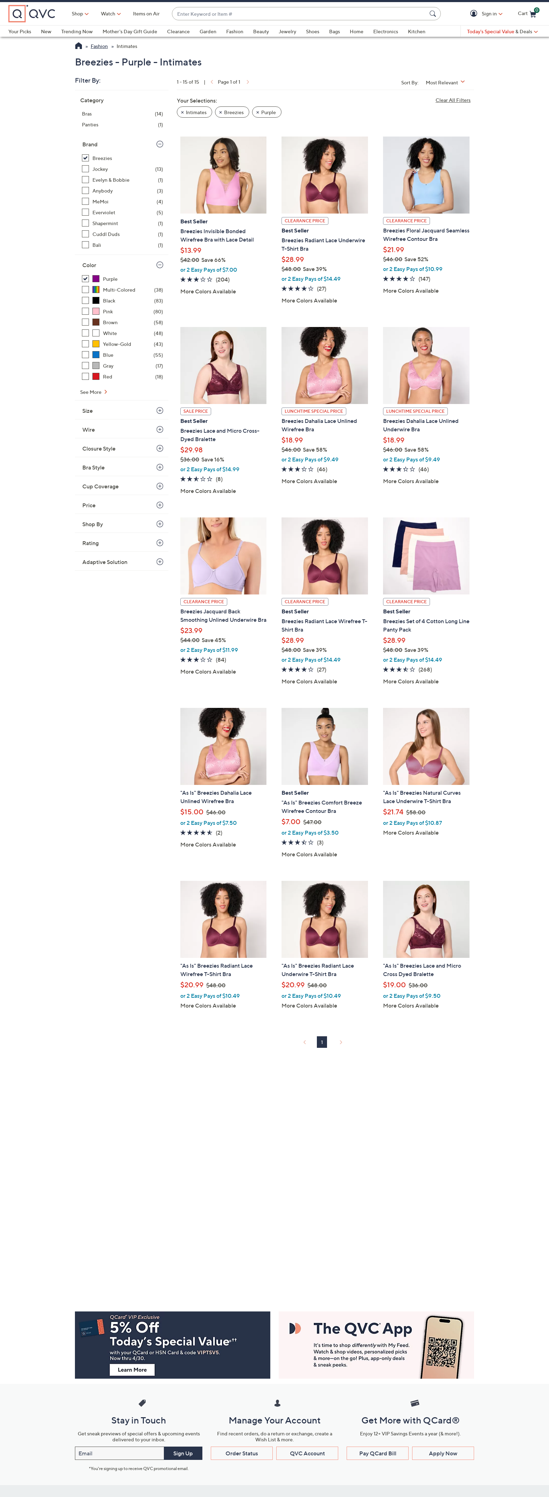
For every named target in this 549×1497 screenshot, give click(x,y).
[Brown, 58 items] (122, 322)
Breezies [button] (234, 112)
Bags (334, 31)
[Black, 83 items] (122, 300)
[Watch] (108, 14)
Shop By (92, 524)
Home (356, 31)
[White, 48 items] (122, 333)
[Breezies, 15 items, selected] (122, 158)
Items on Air (146, 13)
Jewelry (287, 31)
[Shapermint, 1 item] (122, 223)
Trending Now (77, 31)
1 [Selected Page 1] (322, 1042)
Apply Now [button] (443, 1453)
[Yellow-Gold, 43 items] (122, 344)
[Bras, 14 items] (122, 113)
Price (89, 505)
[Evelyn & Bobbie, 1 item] (122, 179)
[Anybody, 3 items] (122, 190)
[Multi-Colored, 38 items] (122, 289)
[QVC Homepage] (78, 46)
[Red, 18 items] (122, 376)
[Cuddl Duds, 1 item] (122, 234)
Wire (88, 429)
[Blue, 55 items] (122, 354)
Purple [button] (268, 112)
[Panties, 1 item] (122, 124)
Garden (208, 31)
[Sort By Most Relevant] (448, 82)
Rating (90, 542)
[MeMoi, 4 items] (122, 201)
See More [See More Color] (91, 392)
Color (89, 265)
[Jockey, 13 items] (122, 169)
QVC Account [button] (307, 1453)
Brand (90, 144)
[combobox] (299, 13)
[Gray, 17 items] (122, 365)
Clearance (178, 31)
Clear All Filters (453, 100)
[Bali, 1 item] (122, 245)
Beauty (261, 31)
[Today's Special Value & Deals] (502, 31)
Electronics (385, 31)
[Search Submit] (433, 13)
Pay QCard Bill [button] (377, 1453)
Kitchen (416, 31)
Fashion (234, 31)
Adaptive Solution (104, 561)
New (46, 31)
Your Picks (19, 31)
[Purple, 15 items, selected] (122, 279)
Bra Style (93, 467)
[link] (211, 82)
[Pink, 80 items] (122, 311)
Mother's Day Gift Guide (130, 31)
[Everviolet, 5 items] (122, 212)
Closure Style (99, 448)
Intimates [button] (196, 112)
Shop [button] (77, 13)
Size (87, 410)
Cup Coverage (100, 486)
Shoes (312, 31)
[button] (475, 14)
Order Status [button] (241, 1453)
